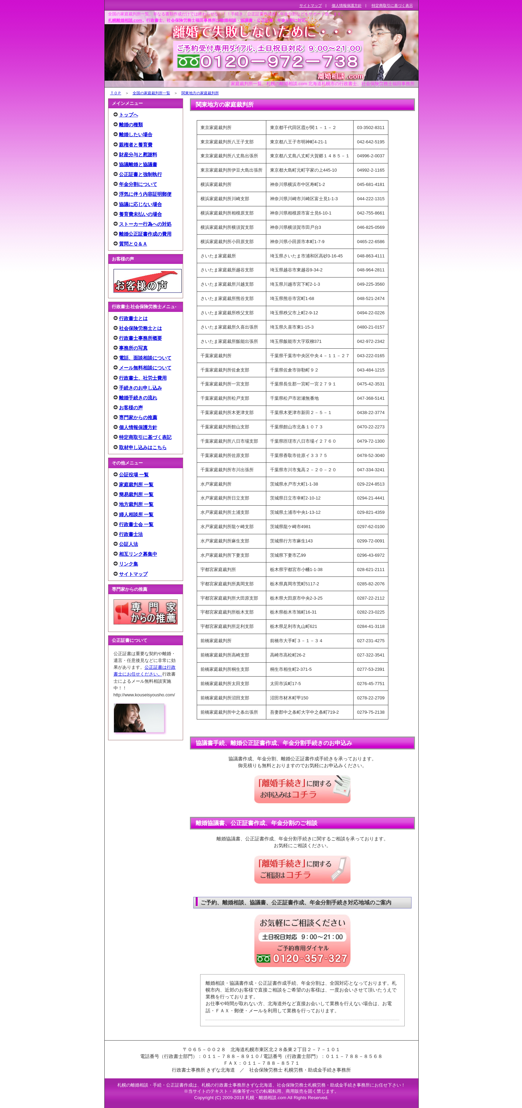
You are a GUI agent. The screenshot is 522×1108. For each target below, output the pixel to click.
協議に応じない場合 (140, 204)
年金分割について (138, 184)
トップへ (128, 114)
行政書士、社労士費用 (143, 378)
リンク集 (128, 564)
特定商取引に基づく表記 (145, 437)
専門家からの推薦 (138, 417)
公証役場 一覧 (134, 474)
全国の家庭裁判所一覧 (151, 93)
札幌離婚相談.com (125, 20)
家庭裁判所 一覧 (136, 484)
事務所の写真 (133, 348)
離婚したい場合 (135, 134)
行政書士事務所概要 (140, 338)
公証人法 (128, 544)
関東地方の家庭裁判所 (200, 93)
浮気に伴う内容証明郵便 (145, 194)
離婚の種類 (131, 124)
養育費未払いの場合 (140, 214)
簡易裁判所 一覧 (136, 494)
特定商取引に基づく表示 (392, 5)
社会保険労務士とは (140, 328)
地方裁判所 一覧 (136, 504)
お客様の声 (131, 407)
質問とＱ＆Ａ (133, 244)
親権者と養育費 (135, 144)
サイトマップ (133, 574)
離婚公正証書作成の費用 (145, 234)
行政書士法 (131, 534)
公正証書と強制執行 (140, 174)
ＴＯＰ (115, 93)
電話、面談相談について (145, 358)
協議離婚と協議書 (138, 164)
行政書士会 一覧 (136, 524)
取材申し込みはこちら (143, 447)
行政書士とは (133, 318)
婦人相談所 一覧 (136, 514)
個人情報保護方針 (138, 427)
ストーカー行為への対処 (145, 224)
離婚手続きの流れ (138, 397)
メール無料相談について (145, 367)
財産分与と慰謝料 (138, 154)
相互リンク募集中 (138, 554)
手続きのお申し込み (140, 388)
